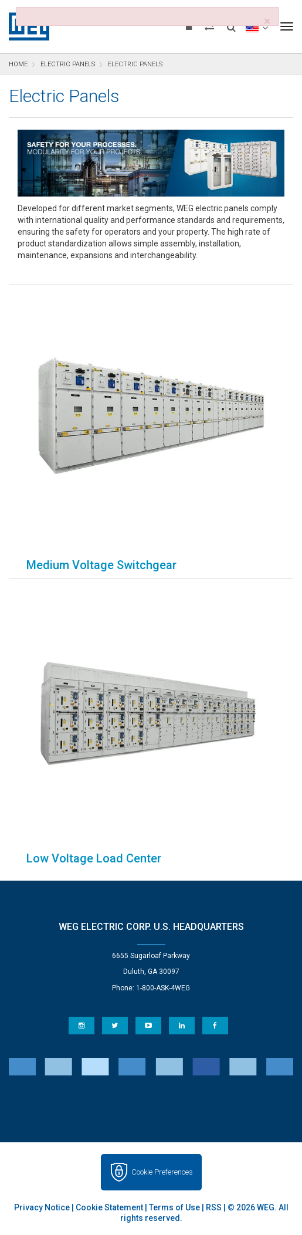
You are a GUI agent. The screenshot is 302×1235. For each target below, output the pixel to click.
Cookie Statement (109, 1207)
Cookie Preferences (162, 1172)
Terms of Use (174, 1207)
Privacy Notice (42, 1207)
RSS (214, 1207)
